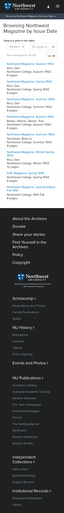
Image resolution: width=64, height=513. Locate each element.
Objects (17, 348)
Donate (19, 226)
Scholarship (24, 298)
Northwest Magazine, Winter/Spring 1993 (30, 153)
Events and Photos (30, 363)
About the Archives (29, 218)
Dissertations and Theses (29, 306)
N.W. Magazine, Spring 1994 (25, 173)
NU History (23, 327)
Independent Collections (24, 459)
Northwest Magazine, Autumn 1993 (30, 117)
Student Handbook (24, 437)
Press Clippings (22, 354)
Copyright (21, 262)
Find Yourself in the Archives (29, 244)
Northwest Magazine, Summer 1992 (31, 99)
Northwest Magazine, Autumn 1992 (30, 64)
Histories (18, 341)
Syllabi (16, 319)
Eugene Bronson (23, 482)
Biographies (20, 335)
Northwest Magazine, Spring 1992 (29, 81)
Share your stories (28, 234)
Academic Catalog (24, 385)
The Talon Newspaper (26, 404)
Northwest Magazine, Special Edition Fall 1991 (31, 188)
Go (53, 46)
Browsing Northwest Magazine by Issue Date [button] (31, 16)
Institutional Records (31, 491)
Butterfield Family (23, 475)
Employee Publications (27, 498)
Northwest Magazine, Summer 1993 (31, 134)
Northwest (19, 430)
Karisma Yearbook (24, 398)
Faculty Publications (25, 312)
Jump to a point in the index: (19, 40)
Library (17, 505)
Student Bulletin (22, 443)
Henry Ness (20, 469)
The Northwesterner (25, 424)
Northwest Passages (25, 411)
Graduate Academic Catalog (31, 392)
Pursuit (17, 417)
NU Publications (27, 378)
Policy (17, 254)
